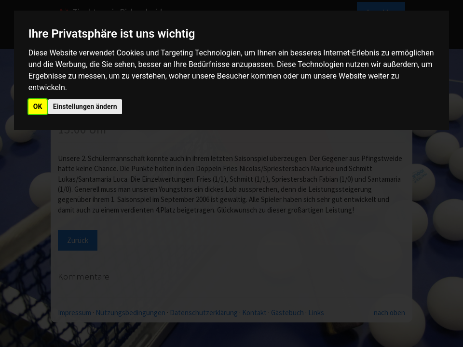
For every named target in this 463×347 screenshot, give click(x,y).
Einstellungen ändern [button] (85, 106)
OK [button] (37, 106)
